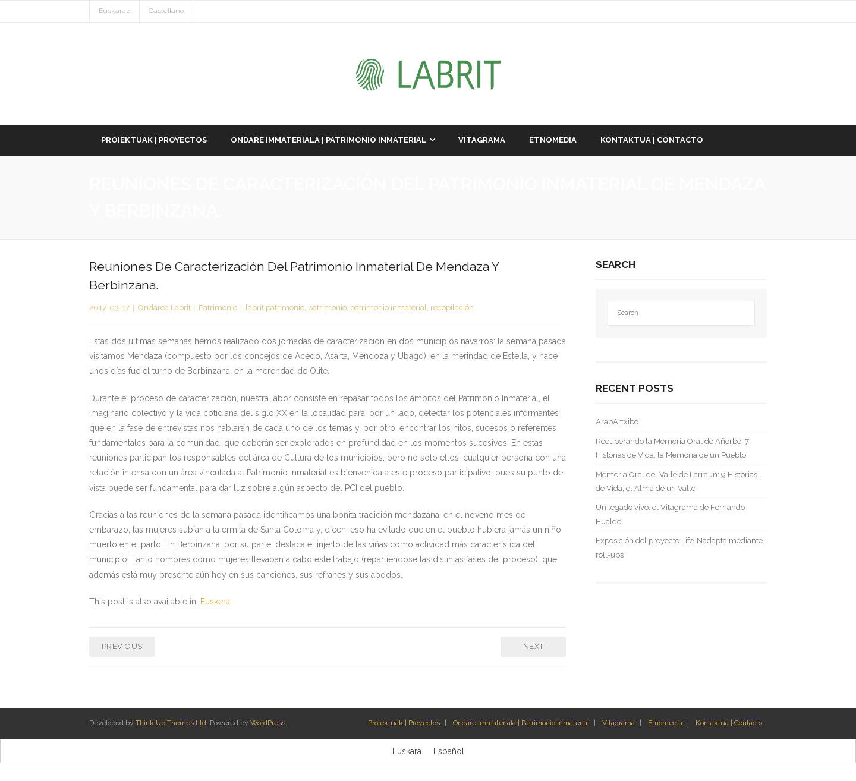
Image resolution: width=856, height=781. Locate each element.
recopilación (452, 307)
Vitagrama (618, 723)
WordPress (267, 723)
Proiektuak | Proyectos (404, 723)
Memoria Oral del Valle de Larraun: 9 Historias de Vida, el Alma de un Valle (676, 481)
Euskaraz (114, 11)
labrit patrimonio (275, 307)
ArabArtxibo (617, 421)
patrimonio (327, 307)
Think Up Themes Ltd (171, 723)
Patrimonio (218, 307)
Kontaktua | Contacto (729, 723)
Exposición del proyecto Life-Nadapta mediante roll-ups (679, 547)
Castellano (166, 11)
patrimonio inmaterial (388, 307)
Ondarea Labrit (164, 307)
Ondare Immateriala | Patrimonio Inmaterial (521, 723)
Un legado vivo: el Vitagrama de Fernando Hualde (670, 514)
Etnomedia (665, 723)
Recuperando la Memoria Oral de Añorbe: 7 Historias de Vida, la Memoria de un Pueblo (672, 448)
